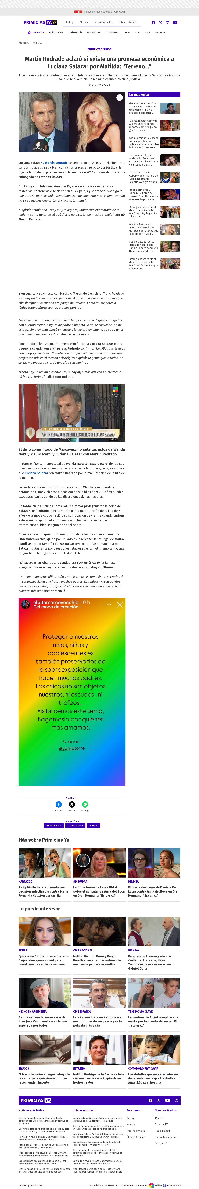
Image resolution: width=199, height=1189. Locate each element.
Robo (127, 32)
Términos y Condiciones (30, 1183)
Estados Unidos (113, 32)
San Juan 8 (161, 1141)
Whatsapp (85, 806)
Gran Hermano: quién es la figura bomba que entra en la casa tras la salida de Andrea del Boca (44, 1168)
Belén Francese (56, 32)
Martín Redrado (56, 163)
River (137, 32)
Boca (147, 32)
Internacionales (103, 22)
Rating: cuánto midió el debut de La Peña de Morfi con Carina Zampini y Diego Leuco (44, 1144)
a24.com (119, 11)
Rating (70, 22)
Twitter (72, 806)
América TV (161, 1122)
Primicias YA (24, 43)
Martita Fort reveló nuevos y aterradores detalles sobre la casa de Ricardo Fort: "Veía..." (44, 1136)
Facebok (58, 806)
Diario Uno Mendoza (166, 1134)
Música (84, 22)
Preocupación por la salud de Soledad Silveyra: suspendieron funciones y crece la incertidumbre (43, 1152)
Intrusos (93, 825)
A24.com (159, 1116)
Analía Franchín (75, 32)
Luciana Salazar (36, 473)
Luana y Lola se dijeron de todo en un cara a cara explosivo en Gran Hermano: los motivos (97, 1117)
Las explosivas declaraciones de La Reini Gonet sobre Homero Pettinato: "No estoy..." (42, 1160)
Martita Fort (160, 32)
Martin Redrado (53, 825)
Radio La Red (162, 1128)
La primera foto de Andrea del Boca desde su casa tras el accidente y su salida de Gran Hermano (44, 1128)
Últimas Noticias (128, 22)
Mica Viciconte (93, 32)
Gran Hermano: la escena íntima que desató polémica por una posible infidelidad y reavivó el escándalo (43, 1119)
